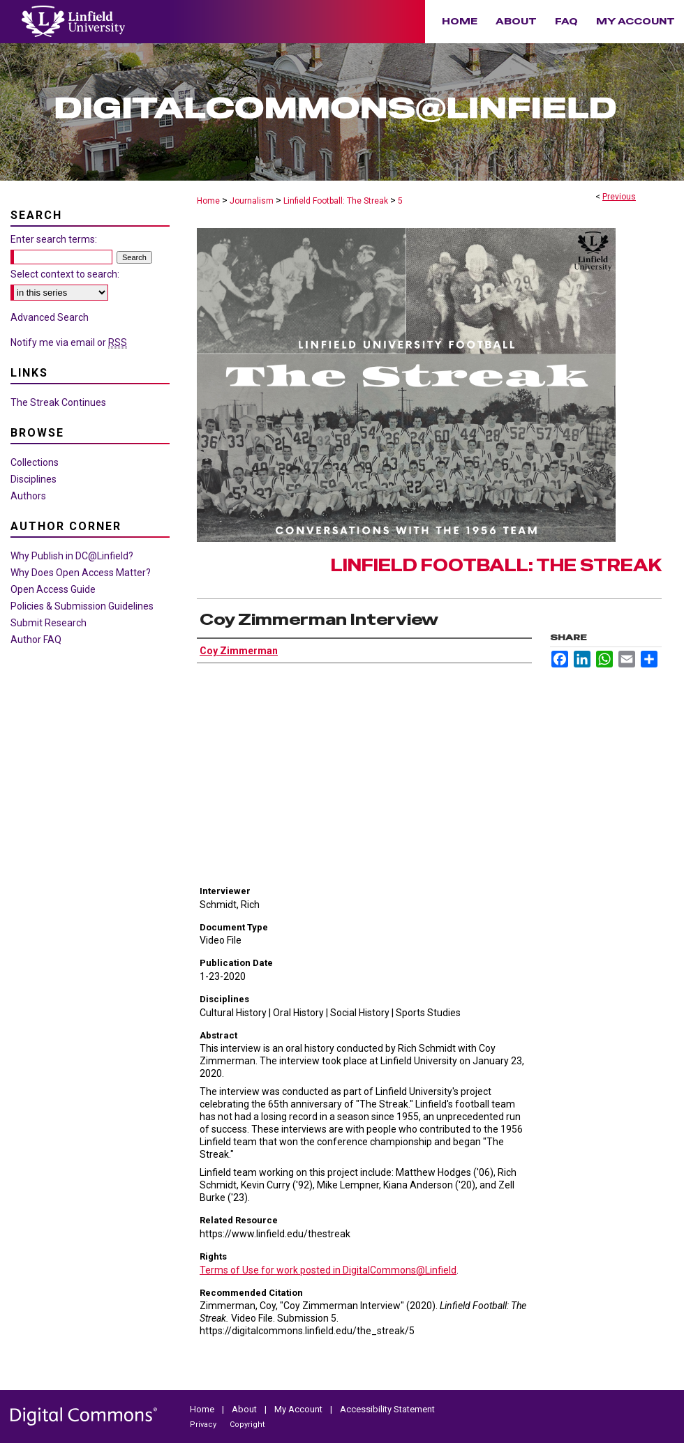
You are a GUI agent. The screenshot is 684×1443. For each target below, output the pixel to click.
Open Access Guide (53, 589)
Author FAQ (35, 639)
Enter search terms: (53, 239)
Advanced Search (49, 317)
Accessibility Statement (387, 1409)
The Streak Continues (58, 402)
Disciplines (33, 479)
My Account (299, 1409)
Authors (28, 495)
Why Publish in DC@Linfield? (71, 555)
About (245, 1409)
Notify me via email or (68, 342)
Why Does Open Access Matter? (80, 572)
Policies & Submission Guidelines (82, 606)
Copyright (247, 1424)
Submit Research (48, 622)
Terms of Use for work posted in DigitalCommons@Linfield (328, 1270)
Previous (619, 197)
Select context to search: (64, 274)
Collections (34, 462)
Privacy (204, 1424)
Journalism (252, 201)
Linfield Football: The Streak (335, 201)
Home (208, 201)
